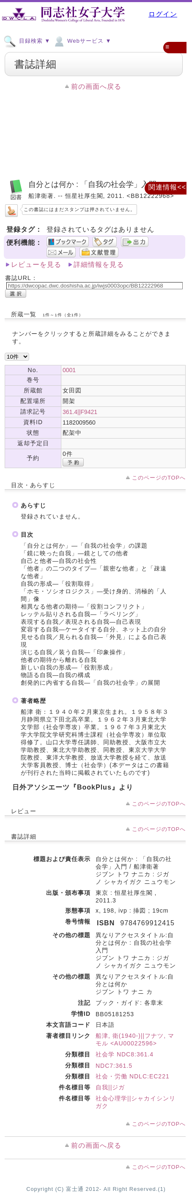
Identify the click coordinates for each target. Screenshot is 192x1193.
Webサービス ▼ (81, 40)
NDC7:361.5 (114, 1065)
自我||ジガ (110, 1087)
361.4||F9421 (80, 412)
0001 (69, 370)
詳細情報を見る (99, 264)
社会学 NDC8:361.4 (125, 1054)
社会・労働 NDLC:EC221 (133, 1076)
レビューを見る (36, 264)
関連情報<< (167, 187)
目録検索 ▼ (26, 40)
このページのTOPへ (159, 477)
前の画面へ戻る (96, 86)
